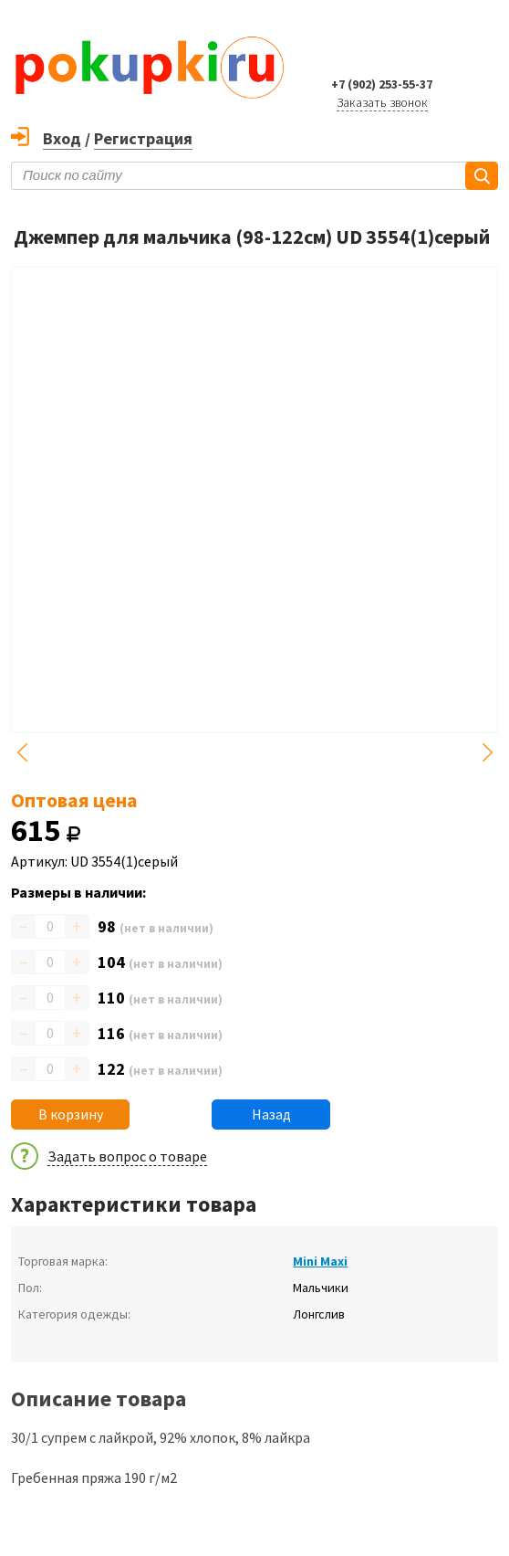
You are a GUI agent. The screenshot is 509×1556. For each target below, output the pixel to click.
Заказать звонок (382, 102)
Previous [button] (22, 752)
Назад (271, 1114)
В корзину (70, 1114)
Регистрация (143, 138)
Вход (62, 138)
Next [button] (487, 752)
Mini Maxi (320, 1261)
